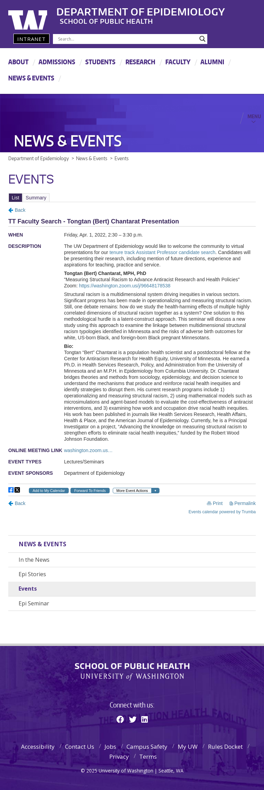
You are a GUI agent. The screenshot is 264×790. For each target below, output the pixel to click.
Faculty (177, 61)
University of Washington (36, 15)
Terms (148, 756)
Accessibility (38, 746)
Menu (254, 116)
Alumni (212, 61)
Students (100, 61)
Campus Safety (146, 746)
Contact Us (79, 746)
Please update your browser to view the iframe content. (132, 197)
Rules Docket (225, 746)
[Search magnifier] (202, 39)
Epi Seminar (34, 603)
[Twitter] (132, 719)
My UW (188, 746)
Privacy (119, 756)
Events (28, 588)
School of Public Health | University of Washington (132, 671)
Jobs (110, 746)
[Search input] (127, 39)
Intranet (31, 38)
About (18, 61)
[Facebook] (120, 719)
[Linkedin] (144, 719)
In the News (34, 559)
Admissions (56, 61)
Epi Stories (32, 574)
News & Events (31, 78)
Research (140, 61)
